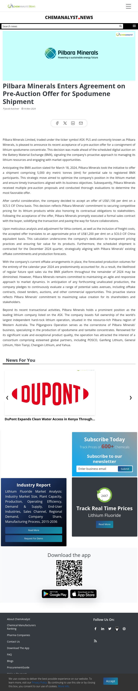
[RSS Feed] (95, 640)
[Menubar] (128, 6)
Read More (105, 524)
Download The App (18, 648)
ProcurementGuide (18, 667)
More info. (64, 686)
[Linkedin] (102, 628)
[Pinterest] (124, 628)
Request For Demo (33, 538)
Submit (125, 469)
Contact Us (13, 641)
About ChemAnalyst (18, 619)
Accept (110, 681)
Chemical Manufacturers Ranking (21, 626)
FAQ (9, 654)
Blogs (10, 661)
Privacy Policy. (39, 682)
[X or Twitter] (110, 628)
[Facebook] (95, 628)
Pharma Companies (18, 635)
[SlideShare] (117, 628)
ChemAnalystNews (69, 17)
